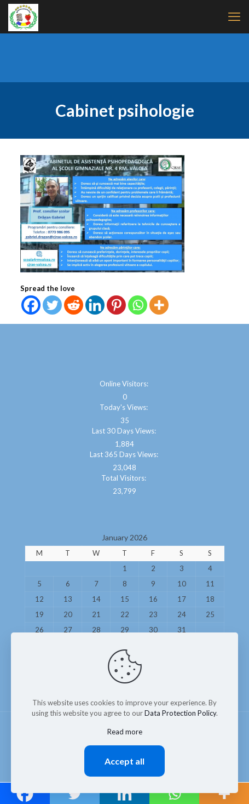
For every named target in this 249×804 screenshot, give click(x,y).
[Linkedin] (95, 305)
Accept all (124, 761)
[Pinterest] (116, 305)
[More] (159, 305)
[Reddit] (73, 305)
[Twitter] (52, 305)
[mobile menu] (234, 16)
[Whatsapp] (137, 305)
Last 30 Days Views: (125, 430)
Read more (124, 731)
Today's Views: (124, 407)
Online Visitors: (125, 383)
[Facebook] (30, 305)
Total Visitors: (124, 478)
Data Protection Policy (180, 713)
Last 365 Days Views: (125, 454)
